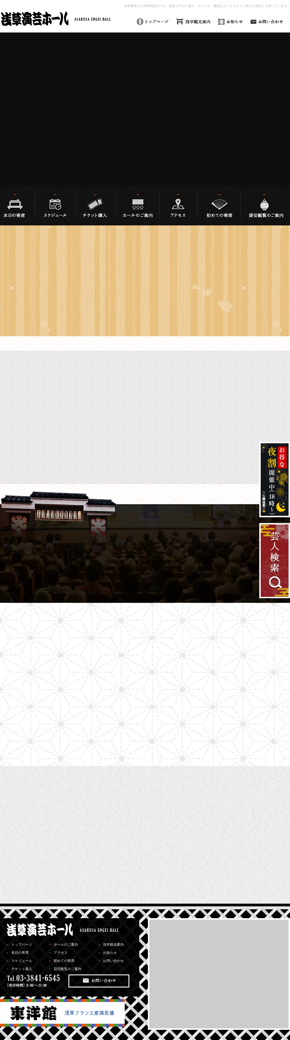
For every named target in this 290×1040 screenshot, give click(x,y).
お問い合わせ (113, 961)
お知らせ (110, 953)
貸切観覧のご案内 (67, 969)
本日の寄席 (20, 953)
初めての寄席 (64, 961)
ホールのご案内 (66, 945)
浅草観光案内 (113, 945)
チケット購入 (21, 969)
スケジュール (21, 961)
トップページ (21, 945)
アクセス (61, 953)
